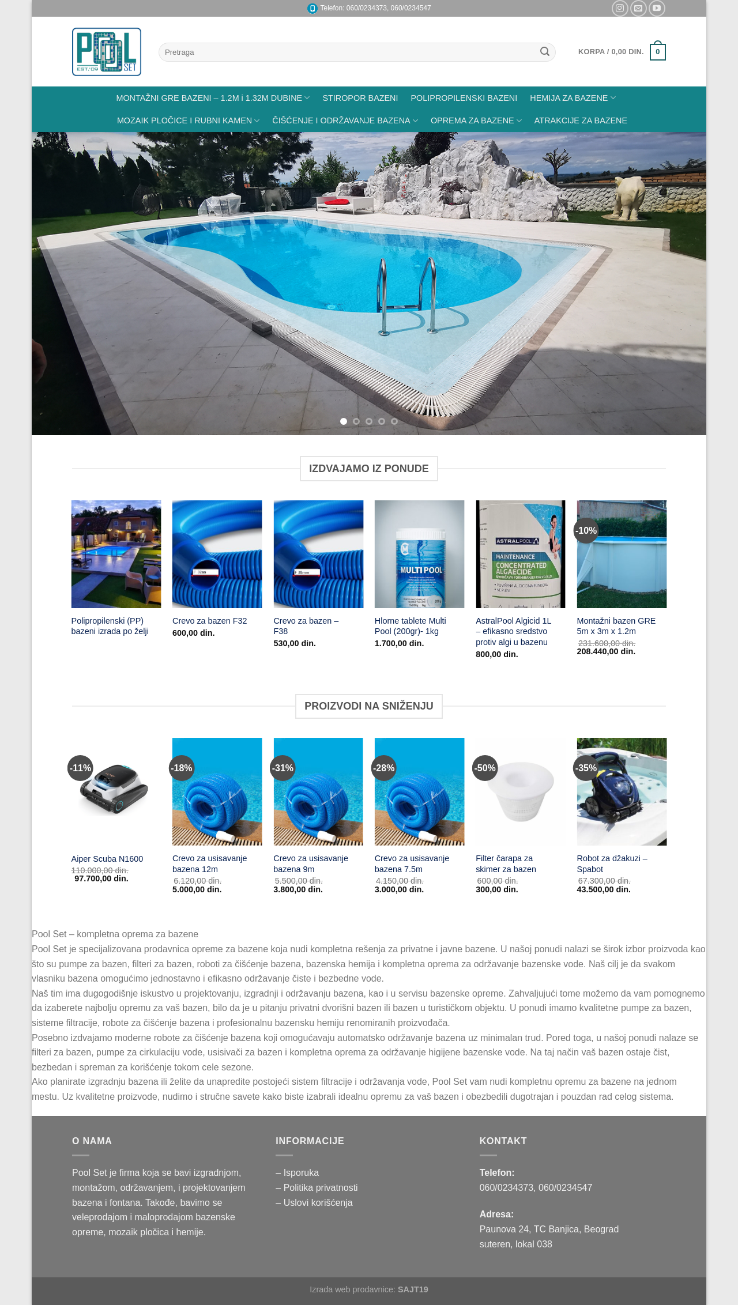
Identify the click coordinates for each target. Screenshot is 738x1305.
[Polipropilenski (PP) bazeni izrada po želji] (116, 554)
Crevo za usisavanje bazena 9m (310, 864)
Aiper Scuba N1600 (107, 858)
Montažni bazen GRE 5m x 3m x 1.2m (616, 626)
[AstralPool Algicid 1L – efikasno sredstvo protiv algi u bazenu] (521, 554)
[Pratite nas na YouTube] (657, 8)
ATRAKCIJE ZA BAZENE (580, 120)
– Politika (295, 1188)
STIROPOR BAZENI (360, 98)
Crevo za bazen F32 (209, 620)
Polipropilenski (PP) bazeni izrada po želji (110, 626)
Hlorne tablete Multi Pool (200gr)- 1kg (410, 626)
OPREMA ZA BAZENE (476, 120)
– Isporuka (297, 1173)
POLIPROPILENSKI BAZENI (464, 98)
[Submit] (545, 52)
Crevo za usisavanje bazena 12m (209, 864)
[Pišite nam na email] (638, 8)
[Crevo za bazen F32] (217, 554)
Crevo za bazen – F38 (305, 626)
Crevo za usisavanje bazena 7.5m (412, 864)
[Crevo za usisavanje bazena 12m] (217, 792)
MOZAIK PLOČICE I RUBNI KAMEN (188, 120)
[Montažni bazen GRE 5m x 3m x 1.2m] (622, 554)
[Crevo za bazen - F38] (318, 554)
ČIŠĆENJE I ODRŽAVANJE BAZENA (345, 120)
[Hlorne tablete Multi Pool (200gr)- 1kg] (420, 554)
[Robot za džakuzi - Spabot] (622, 792)
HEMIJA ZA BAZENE (572, 97)
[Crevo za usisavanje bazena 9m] (318, 792)
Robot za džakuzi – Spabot (612, 864)
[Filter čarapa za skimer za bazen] (521, 792)
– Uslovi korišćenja (314, 1203)
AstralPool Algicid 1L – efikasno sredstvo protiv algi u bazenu (513, 631)
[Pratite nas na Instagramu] (620, 8)
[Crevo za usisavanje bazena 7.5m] (420, 792)
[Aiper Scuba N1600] (116, 792)
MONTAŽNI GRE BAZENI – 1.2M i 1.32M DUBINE (213, 97)
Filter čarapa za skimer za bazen (506, 864)
